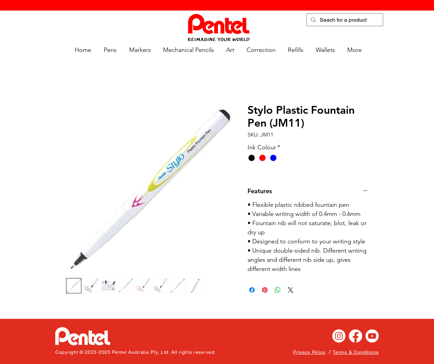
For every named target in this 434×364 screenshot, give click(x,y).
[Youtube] (372, 336)
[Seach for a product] (344, 20)
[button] (109, 50)
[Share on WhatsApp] (278, 290)
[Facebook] (355, 336)
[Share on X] (291, 290)
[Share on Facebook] (252, 290)
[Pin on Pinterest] (265, 290)
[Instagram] (339, 336)
